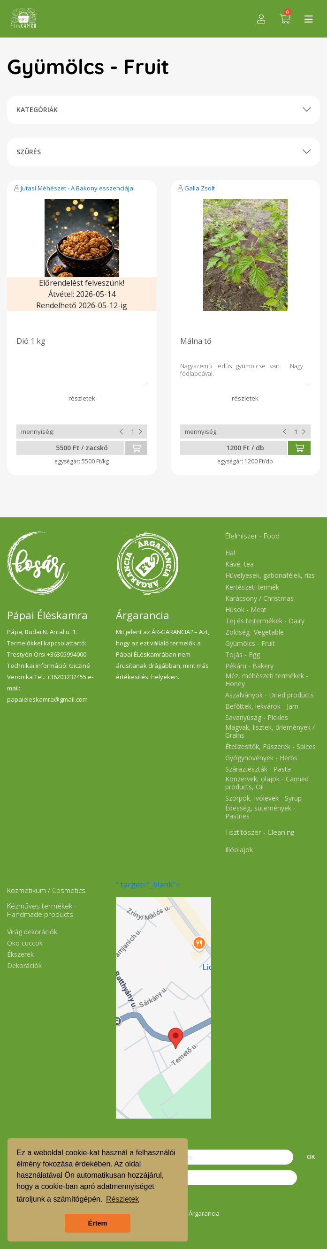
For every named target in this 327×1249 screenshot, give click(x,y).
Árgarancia (204, 1213)
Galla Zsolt (199, 188)
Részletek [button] (122, 1199)
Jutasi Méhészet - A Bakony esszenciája (77, 188)
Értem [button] (97, 1223)
